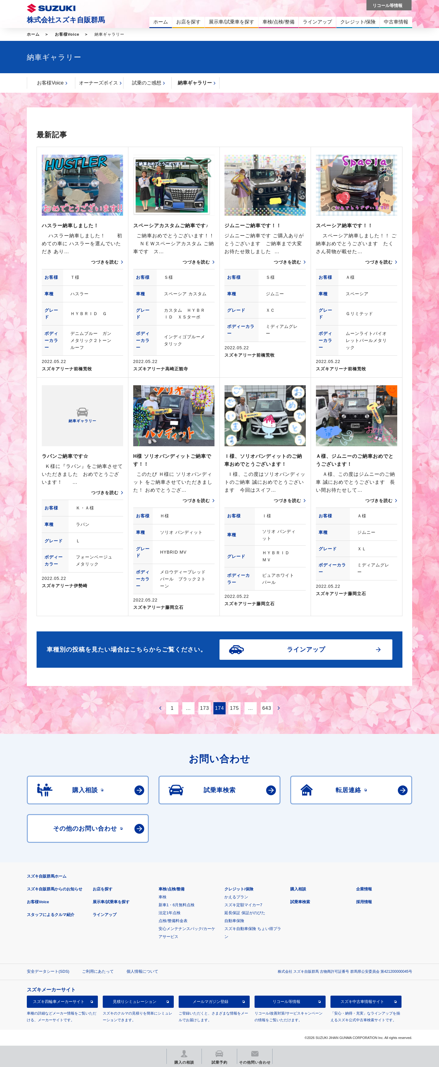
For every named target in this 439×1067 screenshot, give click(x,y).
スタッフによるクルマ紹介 (50, 914)
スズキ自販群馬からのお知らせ (54, 889)
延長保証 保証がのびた (244, 913)
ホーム (33, 34)
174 (219, 708)
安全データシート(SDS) (48, 971)
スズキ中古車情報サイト (362, 1001)
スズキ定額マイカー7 (243, 905)
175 (234, 708)
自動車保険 (234, 920)
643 (266, 708)
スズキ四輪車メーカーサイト (58, 1001)
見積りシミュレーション (134, 1001)
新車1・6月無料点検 (177, 905)
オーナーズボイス (98, 82)
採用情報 (364, 902)
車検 (162, 897)
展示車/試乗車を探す (111, 902)
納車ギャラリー (195, 82)
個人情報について (142, 971)
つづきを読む (105, 262)
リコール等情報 (286, 1001)
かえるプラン (236, 897)
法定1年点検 (169, 913)
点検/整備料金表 (173, 920)
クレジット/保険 (238, 889)
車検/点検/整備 (171, 889)
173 (204, 708)
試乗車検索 (300, 902)
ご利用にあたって (98, 971)
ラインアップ (104, 914)
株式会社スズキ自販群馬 (66, 20)
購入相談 (298, 889)
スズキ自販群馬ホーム (46, 876)
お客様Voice (67, 34)
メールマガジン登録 (210, 1001)
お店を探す (102, 889)
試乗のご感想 (146, 82)
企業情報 (364, 889)
